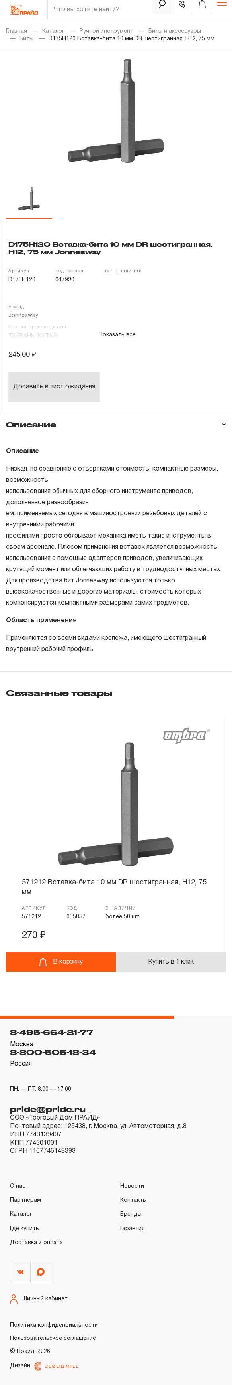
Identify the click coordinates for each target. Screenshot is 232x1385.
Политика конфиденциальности (54, 1325)
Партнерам (25, 1200)
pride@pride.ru (48, 1109)
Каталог (53, 31)
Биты (26, 39)
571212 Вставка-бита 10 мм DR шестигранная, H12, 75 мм (114, 887)
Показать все (117, 335)
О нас (17, 1186)
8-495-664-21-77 (51, 1032)
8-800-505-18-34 (53, 1052)
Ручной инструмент (106, 31)
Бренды (131, 1214)
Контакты (133, 1200)
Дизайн (44, 1366)
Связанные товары (59, 693)
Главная (16, 31)
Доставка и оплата (36, 1242)
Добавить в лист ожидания (54, 387)
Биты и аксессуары (174, 31)
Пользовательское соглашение (53, 1338)
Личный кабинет (39, 1299)
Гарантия (132, 1228)
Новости (132, 1186)
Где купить (24, 1228)
